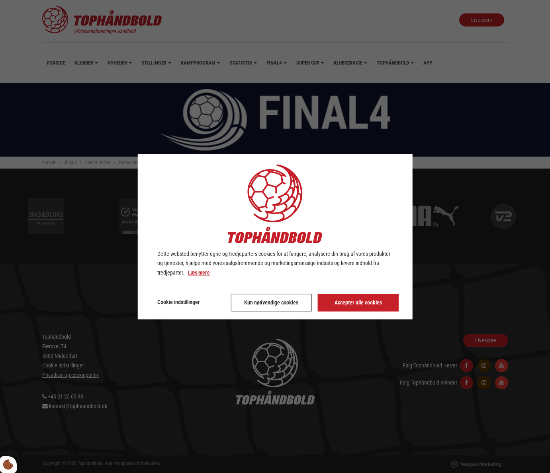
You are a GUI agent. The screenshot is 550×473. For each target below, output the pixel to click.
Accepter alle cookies (358, 302)
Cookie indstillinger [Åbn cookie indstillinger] (178, 302)
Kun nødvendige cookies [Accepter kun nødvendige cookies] (271, 302)
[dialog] (275, 236)
